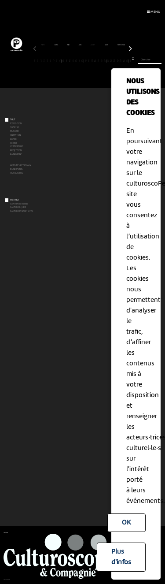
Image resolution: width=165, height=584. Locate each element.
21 (98, 61)
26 (114, 61)
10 (63, 61)
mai (68, 45)
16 (82, 61)
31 (130, 61)
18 (89, 61)
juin (80, 45)
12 (69, 61)
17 (85, 61)
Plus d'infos (121, 557)
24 (108, 61)
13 (72, 61)
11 (66, 61)
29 (123, 61)
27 (117, 61)
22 (101, 61)
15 (79, 61)
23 (104, 61)
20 (95, 61)
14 (76, 61)
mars (43, 45)
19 (92, 61)
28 (120, 61)
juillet (93, 45)
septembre (121, 45)
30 (127, 61)
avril (57, 45)
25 (111, 61)
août (107, 45)
